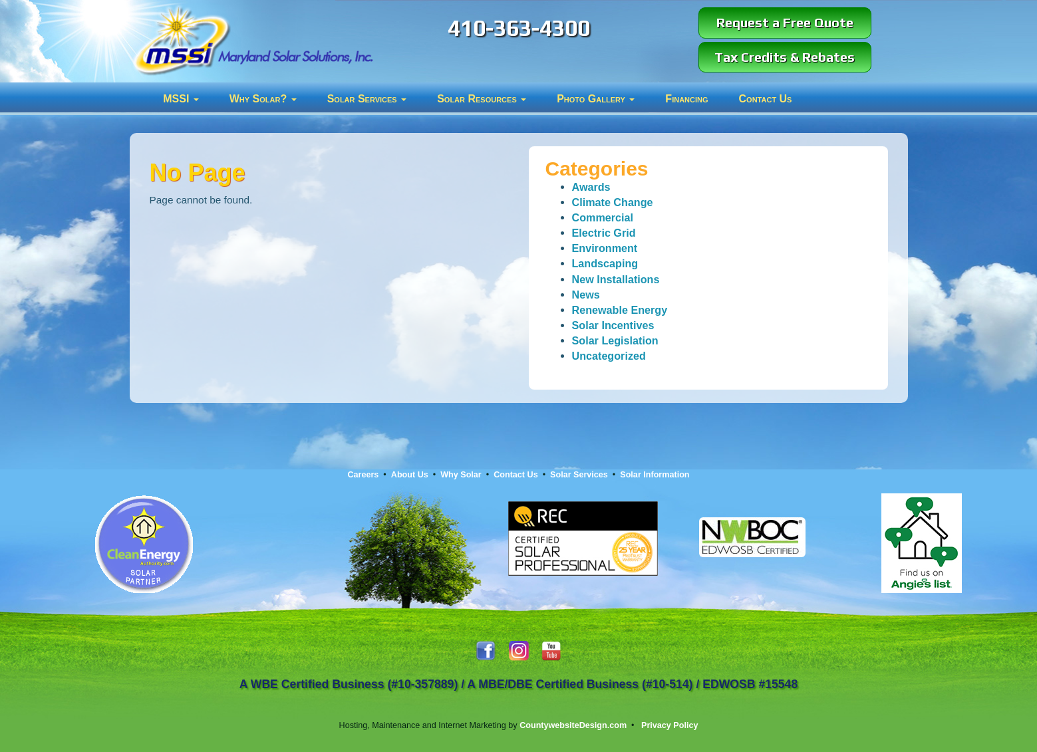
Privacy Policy (669, 725)
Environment (605, 248)
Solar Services (367, 98)
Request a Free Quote (784, 22)
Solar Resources (481, 98)
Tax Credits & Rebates (784, 56)
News (586, 295)
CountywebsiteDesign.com (573, 725)
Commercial (603, 217)
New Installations (616, 279)
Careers (362, 474)
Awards (591, 187)
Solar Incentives (613, 325)
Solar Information (654, 474)
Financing (686, 98)
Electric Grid (604, 233)
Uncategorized (609, 356)
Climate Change (612, 202)
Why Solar (461, 474)
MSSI (181, 98)
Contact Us (765, 98)
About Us (409, 474)
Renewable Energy (620, 310)
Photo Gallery (596, 98)
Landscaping (605, 263)
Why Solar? (263, 98)
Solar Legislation (615, 340)
